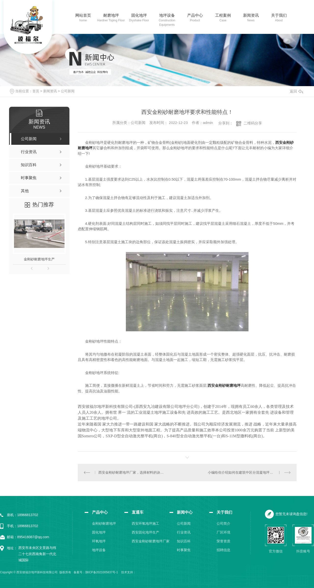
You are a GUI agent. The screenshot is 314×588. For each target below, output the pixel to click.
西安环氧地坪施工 (145, 523)
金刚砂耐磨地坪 (104, 523)
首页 (35, 91)
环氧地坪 (99, 541)
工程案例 (223, 15)
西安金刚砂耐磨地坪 (224, 385)
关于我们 (279, 15)
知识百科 (184, 541)
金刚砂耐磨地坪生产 (39, 259)
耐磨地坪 (111, 15)
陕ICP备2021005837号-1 (101, 572)
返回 (296, 91)
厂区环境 (223, 532)
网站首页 (83, 15)
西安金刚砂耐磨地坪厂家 (151, 541)
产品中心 (195, 15)
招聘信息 (223, 550)
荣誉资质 (223, 541)
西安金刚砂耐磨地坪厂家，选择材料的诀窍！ (132, 472)
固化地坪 (139, 15)
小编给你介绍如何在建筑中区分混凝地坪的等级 (244, 472)
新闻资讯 (251, 15)
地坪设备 (167, 15)
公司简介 (223, 523)
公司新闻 (68, 91)
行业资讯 (184, 532)
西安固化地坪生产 (145, 532)
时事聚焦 (184, 550)
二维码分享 (253, 123)
